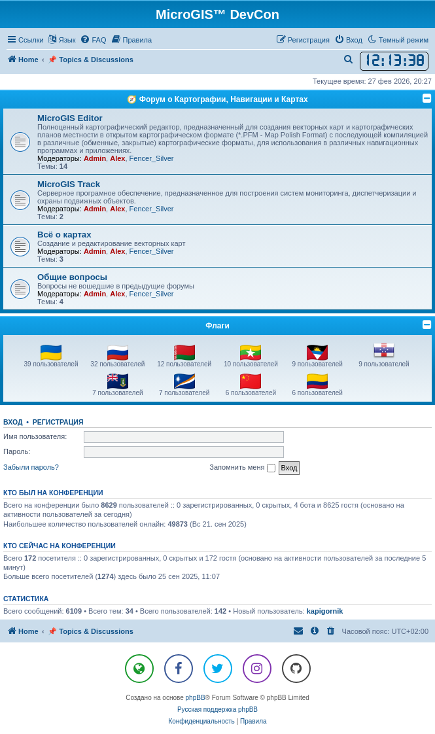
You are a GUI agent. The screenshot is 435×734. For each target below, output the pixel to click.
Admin (95, 158)
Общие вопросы (72, 277)
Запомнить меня (242, 467)
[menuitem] (93, 40)
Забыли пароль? (31, 467)
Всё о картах (64, 234)
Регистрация (58, 422)
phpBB (195, 697)
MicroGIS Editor (70, 118)
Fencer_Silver (152, 158)
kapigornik (325, 611)
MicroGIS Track (68, 184)
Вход (12, 422)
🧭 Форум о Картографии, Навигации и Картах (217, 99)
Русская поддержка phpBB (217, 709)
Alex (117, 158)
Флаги (217, 325)
